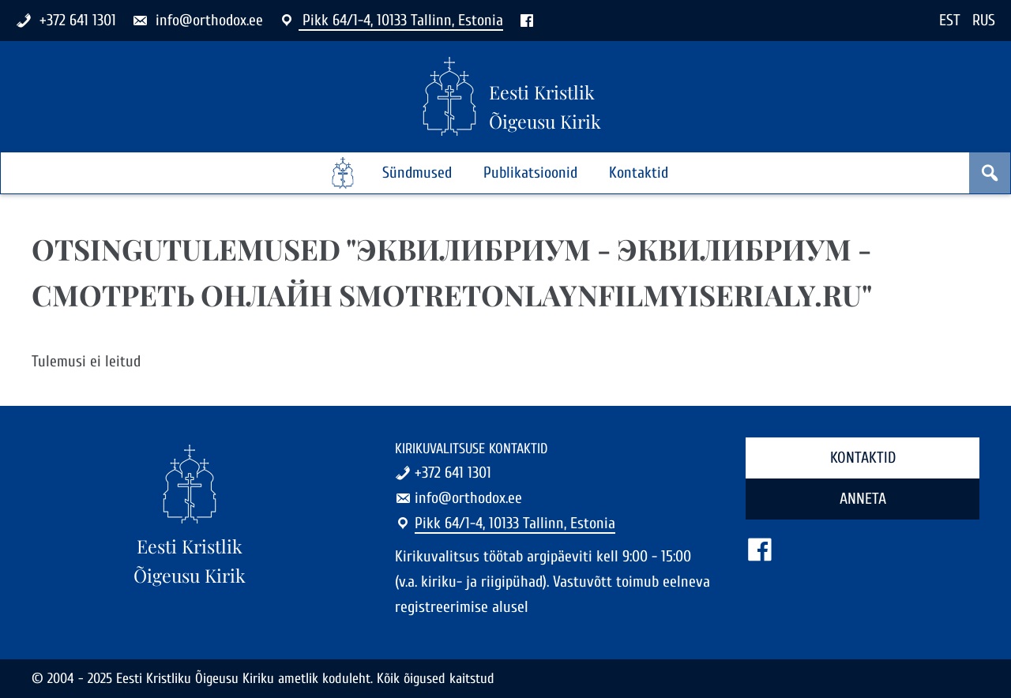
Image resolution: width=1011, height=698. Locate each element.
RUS (983, 20)
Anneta (863, 499)
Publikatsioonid (530, 172)
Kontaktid (638, 172)
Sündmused (417, 172)
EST (949, 20)
